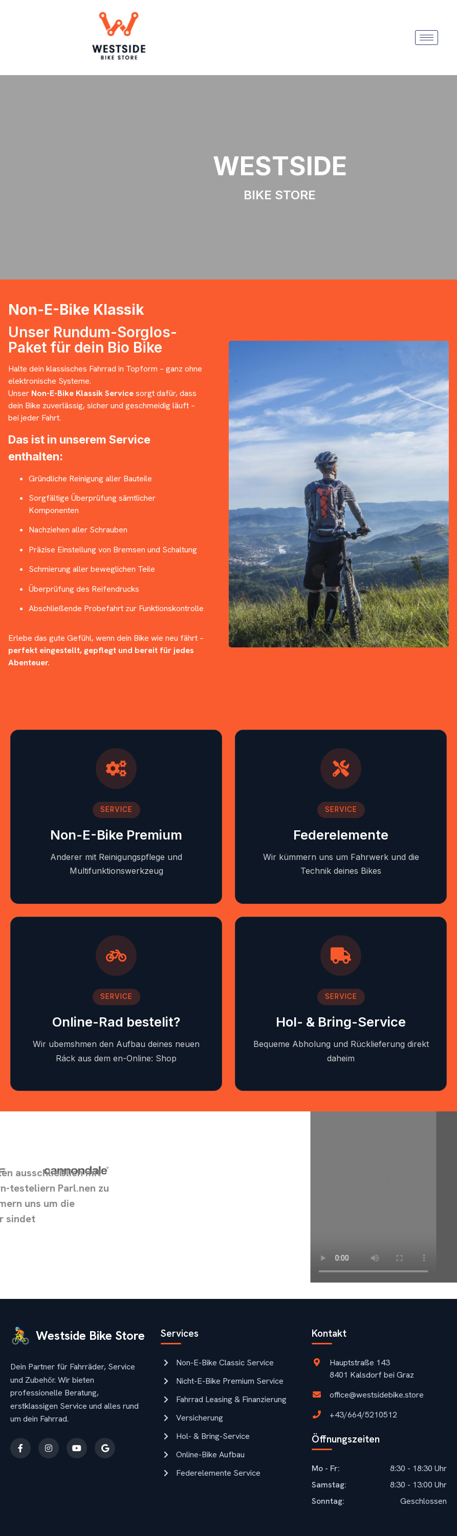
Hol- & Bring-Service (205, 1436)
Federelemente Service (210, 1473)
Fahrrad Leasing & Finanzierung (224, 1399)
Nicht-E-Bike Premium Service (222, 1381)
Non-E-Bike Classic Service (217, 1362)
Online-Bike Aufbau (203, 1454)
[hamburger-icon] (426, 37)
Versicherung (192, 1417)
